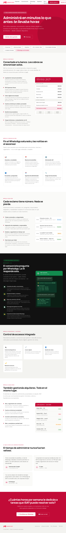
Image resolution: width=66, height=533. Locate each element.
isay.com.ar (37, 526)
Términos (61, 526)
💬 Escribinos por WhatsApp (25, 514)
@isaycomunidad (45, 526)
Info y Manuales (54, 526)
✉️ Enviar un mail (43, 514)
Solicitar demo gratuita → (12, 37)
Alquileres (39, 1)
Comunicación (24, 1)
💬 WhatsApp (27, 37)
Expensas (17, 1)
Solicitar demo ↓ (54, 2)
